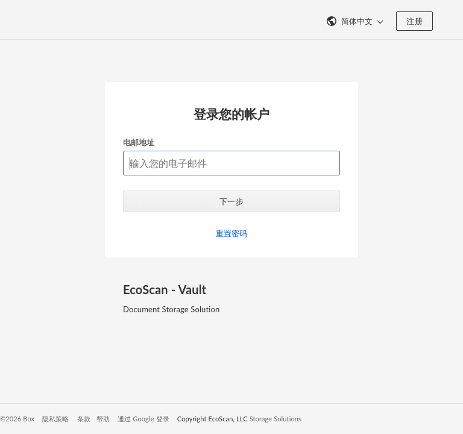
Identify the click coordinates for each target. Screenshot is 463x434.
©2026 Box (17, 419)
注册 (414, 21)
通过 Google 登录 (143, 419)
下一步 (231, 201)
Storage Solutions (275, 419)
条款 (83, 419)
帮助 (103, 419)
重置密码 (232, 233)
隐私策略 (55, 419)
